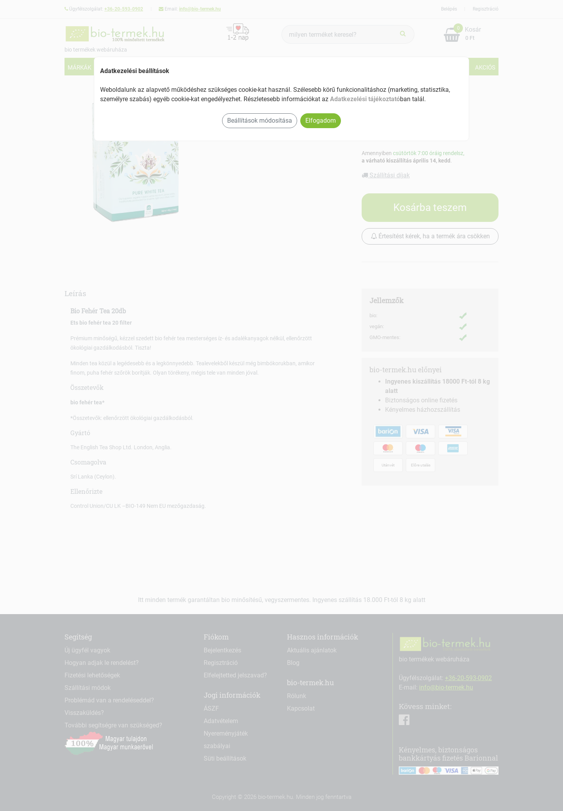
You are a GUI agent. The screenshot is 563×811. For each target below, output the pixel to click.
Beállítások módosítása (259, 120)
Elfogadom (320, 120)
